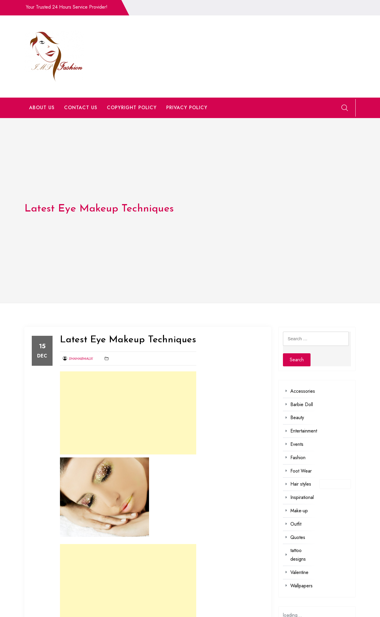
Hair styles (300, 484)
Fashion (297, 457)
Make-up (299, 510)
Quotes (297, 537)
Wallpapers (301, 585)
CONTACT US (80, 107)
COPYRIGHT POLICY (132, 107)
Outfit (295, 524)
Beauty (297, 417)
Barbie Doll (301, 404)
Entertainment (303, 430)
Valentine (299, 572)
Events (296, 444)
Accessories (302, 391)
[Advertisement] (128, 412)
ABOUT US (42, 107)
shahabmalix (81, 358)
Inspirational (302, 497)
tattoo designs (298, 554)
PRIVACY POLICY (187, 107)
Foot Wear (301, 470)
